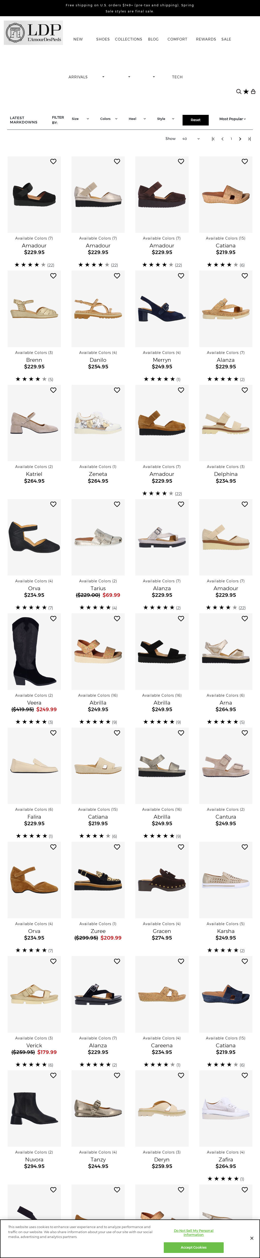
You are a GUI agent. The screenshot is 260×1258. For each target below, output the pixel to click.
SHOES (103, 39)
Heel (138, 119)
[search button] (239, 91)
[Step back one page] (222, 139)
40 (192, 139)
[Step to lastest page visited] (249, 139)
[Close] (251, 1238)
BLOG (153, 39)
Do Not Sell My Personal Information (194, 1233)
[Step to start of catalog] (213, 139)
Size (81, 119)
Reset (196, 120)
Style (166, 119)
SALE (226, 39)
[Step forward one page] (240, 139)
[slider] (30, 264)
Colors (109, 119)
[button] (34, 194)
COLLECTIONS (128, 39)
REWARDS (206, 39)
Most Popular (233, 119)
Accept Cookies (193, 1247)
